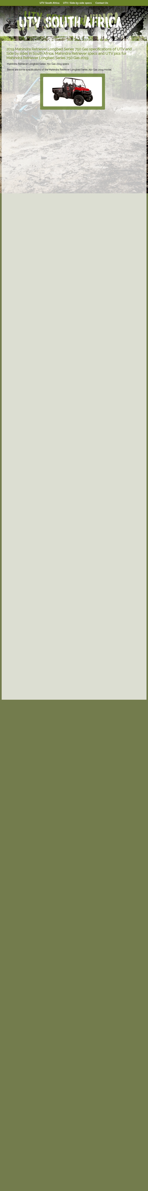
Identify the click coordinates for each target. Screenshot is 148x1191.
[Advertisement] (72, 675)
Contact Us (101, 3)
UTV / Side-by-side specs (77, 4)
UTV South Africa (49, 3)
